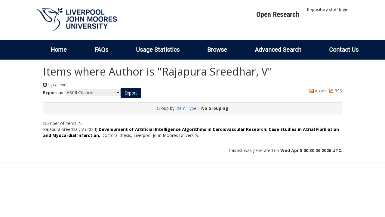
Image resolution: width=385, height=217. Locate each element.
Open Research (277, 14)
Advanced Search (278, 49)
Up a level (55, 85)
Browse (217, 49)
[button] (131, 93)
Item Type (186, 108)
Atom (316, 91)
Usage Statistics (158, 49)
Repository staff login (327, 9)
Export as (53, 92)
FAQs (101, 49)
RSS (334, 91)
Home (59, 49)
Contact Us (344, 49)
